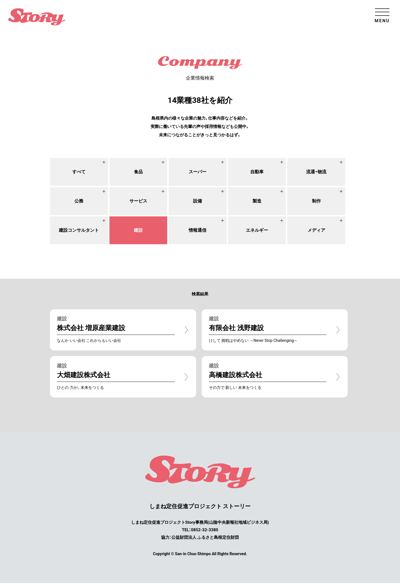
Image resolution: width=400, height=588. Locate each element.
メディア (316, 230)
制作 (316, 201)
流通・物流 (316, 172)
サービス (138, 201)
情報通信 (198, 230)
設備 (197, 201)
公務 (79, 201)
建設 (138, 230)
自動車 (256, 172)
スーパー (198, 172)
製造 (257, 201)
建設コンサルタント (78, 230)
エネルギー (256, 230)
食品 (138, 172)
